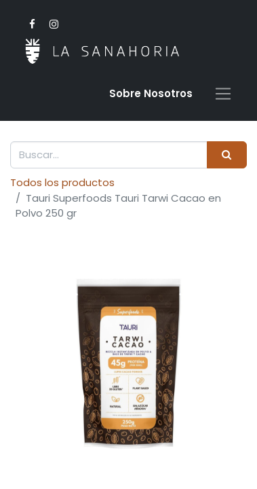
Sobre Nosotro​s (151, 93)
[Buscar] (227, 155)
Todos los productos (62, 182)
